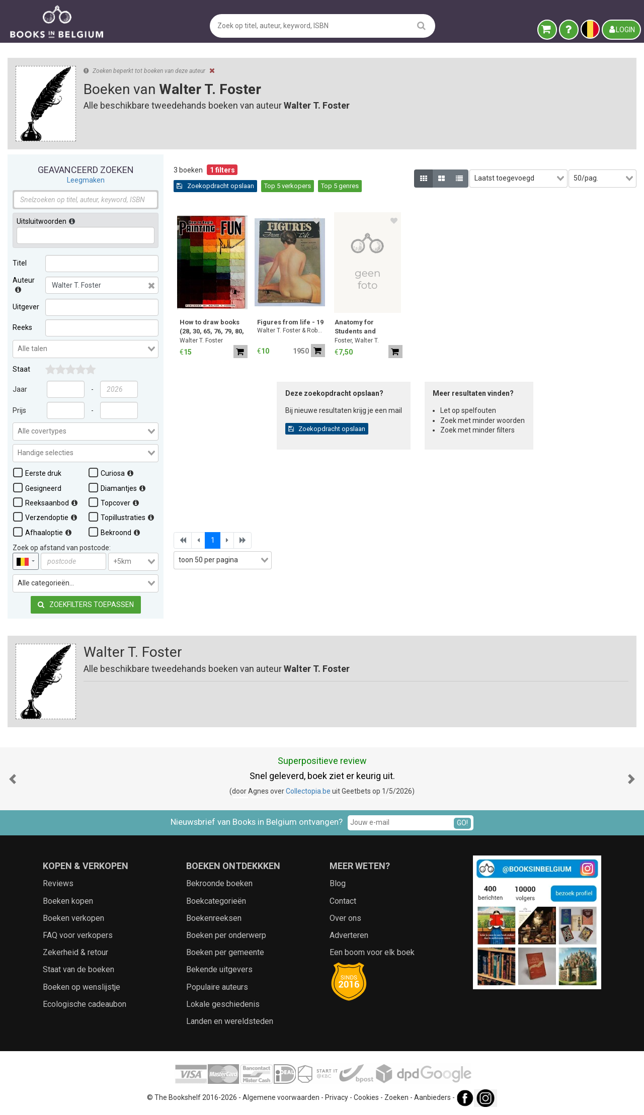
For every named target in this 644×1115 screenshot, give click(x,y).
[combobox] (85, 349)
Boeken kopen (68, 901)
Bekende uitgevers (219, 969)
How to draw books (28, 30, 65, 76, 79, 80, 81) (212, 327)
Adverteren (349, 935)
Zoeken (396, 1097)
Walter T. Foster (201, 340)
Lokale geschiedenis (223, 1004)
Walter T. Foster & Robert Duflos (291, 330)
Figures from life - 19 (290, 322)
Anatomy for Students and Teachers (355, 327)
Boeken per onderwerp (226, 935)
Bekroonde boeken (219, 883)
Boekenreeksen (214, 918)
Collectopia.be (308, 791)
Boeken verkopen (73, 918)
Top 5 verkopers (287, 186)
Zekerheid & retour (75, 952)
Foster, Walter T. (357, 340)
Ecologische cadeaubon (84, 1004)
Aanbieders (432, 1097)
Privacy (336, 1097)
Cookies (366, 1097)
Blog (338, 883)
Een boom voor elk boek (372, 952)
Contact (343, 901)
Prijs (19, 410)
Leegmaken (86, 180)
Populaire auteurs (217, 987)
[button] (12, 778)
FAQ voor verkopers (78, 935)
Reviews (58, 883)
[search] (421, 25)
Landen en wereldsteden (229, 1021)
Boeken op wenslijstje (81, 987)
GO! (462, 823)
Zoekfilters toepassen (86, 605)
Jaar (20, 389)
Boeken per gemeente (225, 952)
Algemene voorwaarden (281, 1097)
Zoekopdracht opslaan (215, 186)
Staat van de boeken (78, 969)
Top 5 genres (340, 186)
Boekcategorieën (216, 901)
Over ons (345, 918)
